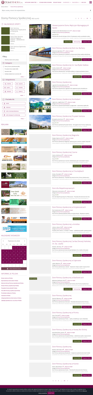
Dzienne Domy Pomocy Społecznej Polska (12, 261)
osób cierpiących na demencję (13, 115)
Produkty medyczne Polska (8, 271)
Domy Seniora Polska (7, 256)
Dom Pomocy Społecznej (61, 82)
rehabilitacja (21, 87)
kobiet (7, 103)
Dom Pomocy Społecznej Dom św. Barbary (68, 48)
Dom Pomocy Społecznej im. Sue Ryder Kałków (70, 65)
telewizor (9, 91)
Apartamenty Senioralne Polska (9, 258)
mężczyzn (8, 107)
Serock (12, 50)
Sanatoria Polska (5, 273)
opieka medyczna (9, 87)
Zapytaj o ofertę (87, 41)
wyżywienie (21, 83)
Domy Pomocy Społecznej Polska (10, 263)
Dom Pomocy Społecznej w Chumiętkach (68, 171)
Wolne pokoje (77, 41)
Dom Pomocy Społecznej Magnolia (65, 135)
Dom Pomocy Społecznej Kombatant (66, 99)
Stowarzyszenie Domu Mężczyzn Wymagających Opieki (70, 26)
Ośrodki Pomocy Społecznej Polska (10, 268)
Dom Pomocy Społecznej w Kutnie (65, 363)
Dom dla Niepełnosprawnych (63, 188)
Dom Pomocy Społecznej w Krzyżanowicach (69, 207)
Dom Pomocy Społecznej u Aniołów (66, 224)
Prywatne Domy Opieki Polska (9, 266)
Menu (90, 2)
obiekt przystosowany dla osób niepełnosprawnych (21, 91)
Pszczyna (12, 33)
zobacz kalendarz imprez (15, 246)
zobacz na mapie (76, 31)
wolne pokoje (33, 26)
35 (87, 18)
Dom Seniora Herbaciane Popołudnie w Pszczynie (18, 29)
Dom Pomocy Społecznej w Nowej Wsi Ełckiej (69, 329)
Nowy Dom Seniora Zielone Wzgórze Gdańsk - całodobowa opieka (17, 39)
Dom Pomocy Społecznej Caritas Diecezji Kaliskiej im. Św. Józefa (71, 242)
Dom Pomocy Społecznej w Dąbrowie (66, 260)
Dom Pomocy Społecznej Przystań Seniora (68, 116)
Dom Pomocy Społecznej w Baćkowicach (68, 277)
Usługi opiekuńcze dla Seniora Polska (11, 276)
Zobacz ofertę (68, 41)
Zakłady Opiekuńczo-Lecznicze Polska (11, 278)
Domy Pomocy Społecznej (63, 32)
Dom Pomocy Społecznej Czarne (64, 152)
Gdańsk (12, 43)
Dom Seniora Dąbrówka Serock (18, 47)
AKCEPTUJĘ (51, 393)
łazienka (9, 83)
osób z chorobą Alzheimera (12, 111)
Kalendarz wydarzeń (10, 213)
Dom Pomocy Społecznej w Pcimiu (65, 312)
